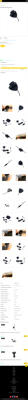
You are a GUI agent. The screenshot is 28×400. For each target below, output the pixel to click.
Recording (14, 391)
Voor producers (14, 387)
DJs (14, 369)
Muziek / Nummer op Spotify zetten (14, 392)
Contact (14, 383)
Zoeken (27, 3)
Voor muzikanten (14, 388)
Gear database (3, 5)
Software (14, 390)
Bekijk (25, 349)
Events (14, 373)
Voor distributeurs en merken (14, 381)
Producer (14, 368)
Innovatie (14, 371)
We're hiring (14, 382)
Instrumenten (14, 370)
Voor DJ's (14, 389)
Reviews (14, 372)
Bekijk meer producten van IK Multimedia (9, 40)
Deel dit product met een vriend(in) (7, 60)
